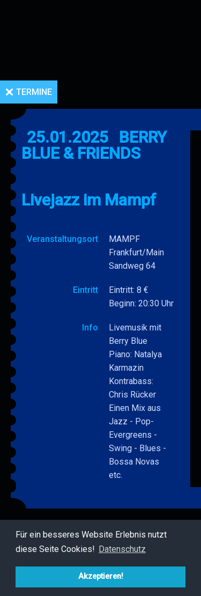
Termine (34, 92)
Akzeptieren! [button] (100, 576)
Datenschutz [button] (122, 549)
